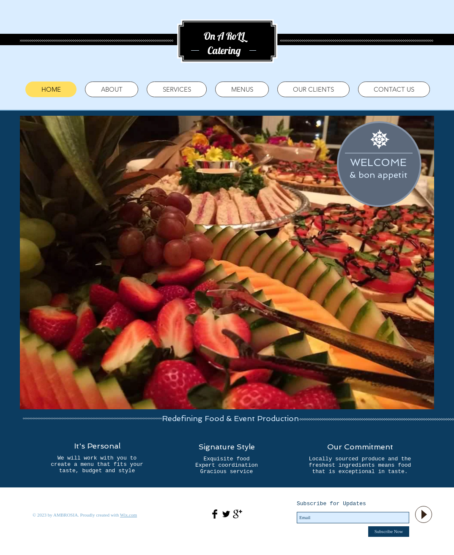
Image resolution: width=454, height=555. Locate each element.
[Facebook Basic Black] (214, 514)
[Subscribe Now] (388, 531)
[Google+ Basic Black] (237, 514)
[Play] (424, 514)
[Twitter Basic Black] (226, 514)
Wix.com (128, 514)
